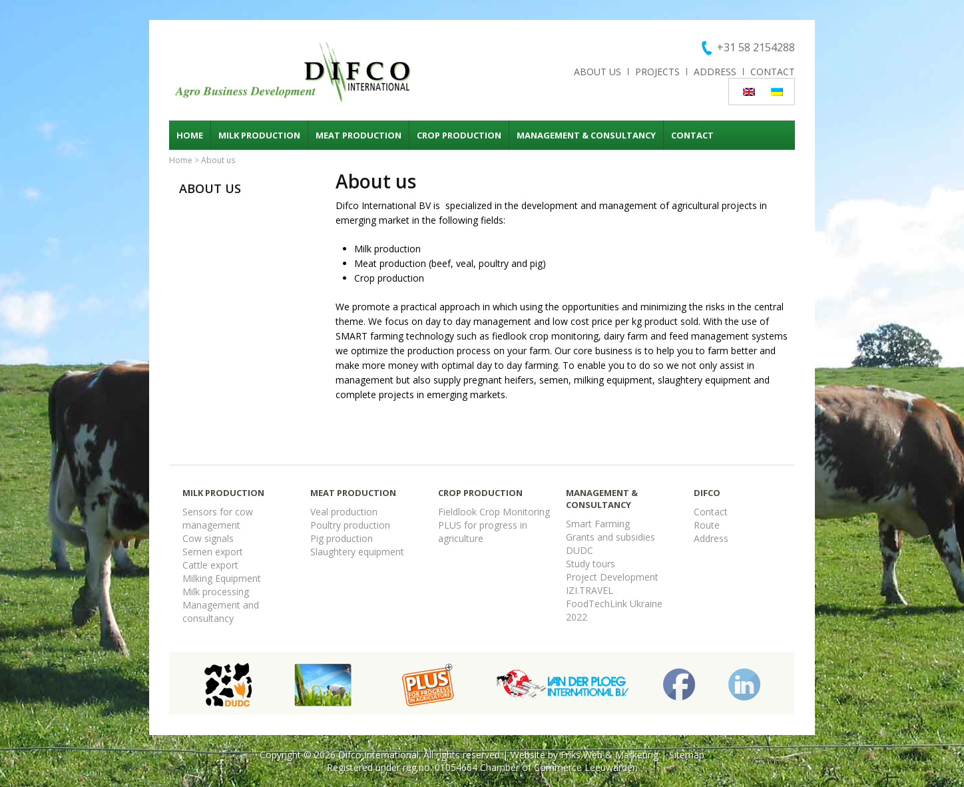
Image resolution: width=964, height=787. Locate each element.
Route (707, 525)
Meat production (358, 135)
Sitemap (686, 754)
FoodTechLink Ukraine (614, 603)
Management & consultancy (586, 135)
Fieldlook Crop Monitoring (494, 511)
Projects (657, 71)
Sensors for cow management (217, 518)
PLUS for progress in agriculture (482, 532)
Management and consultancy (220, 612)
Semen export (212, 551)
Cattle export (210, 565)
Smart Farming (598, 523)
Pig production (341, 538)
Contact (772, 71)
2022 (576, 617)
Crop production (459, 135)
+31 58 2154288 (756, 47)
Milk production (259, 135)
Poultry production (350, 525)
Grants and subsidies (610, 537)
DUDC (579, 550)
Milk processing (215, 591)
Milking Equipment (221, 578)
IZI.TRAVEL (589, 590)
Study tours (590, 563)
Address (715, 71)
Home (189, 135)
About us (597, 71)
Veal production (343, 511)
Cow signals (208, 538)
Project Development (612, 577)
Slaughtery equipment (357, 551)
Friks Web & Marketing (609, 754)
